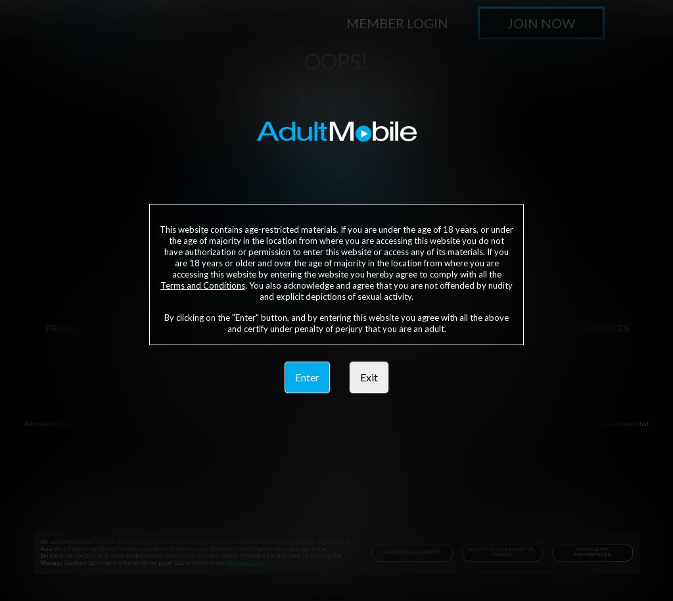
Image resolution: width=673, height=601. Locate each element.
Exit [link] (369, 377)
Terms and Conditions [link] (202, 285)
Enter (307, 377)
